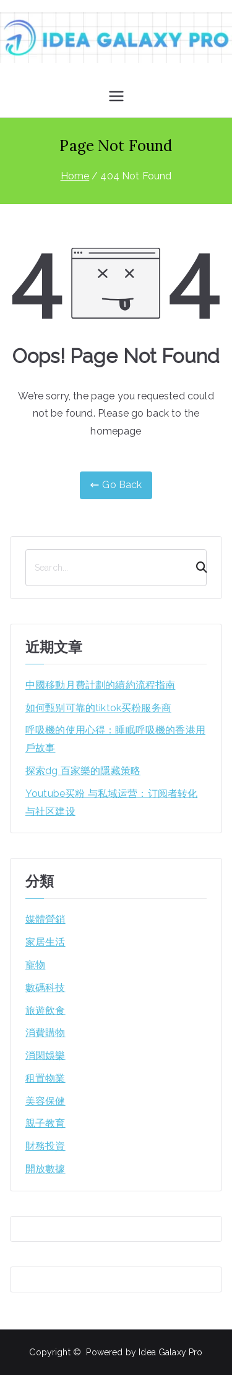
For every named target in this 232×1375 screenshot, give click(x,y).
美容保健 (45, 1101)
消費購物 (45, 1032)
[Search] (196, 567)
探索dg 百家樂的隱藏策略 (82, 771)
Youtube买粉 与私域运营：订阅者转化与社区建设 (111, 802)
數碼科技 (45, 988)
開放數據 (45, 1169)
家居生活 (45, 942)
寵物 (35, 965)
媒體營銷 (45, 919)
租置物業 (45, 1078)
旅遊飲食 (45, 1010)
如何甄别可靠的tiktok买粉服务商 (98, 708)
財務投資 (45, 1146)
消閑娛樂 (45, 1055)
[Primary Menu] (116, 96)
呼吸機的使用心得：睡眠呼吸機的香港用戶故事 (115, 739)
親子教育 (45, 1123)
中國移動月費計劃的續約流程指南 (100, 685)
